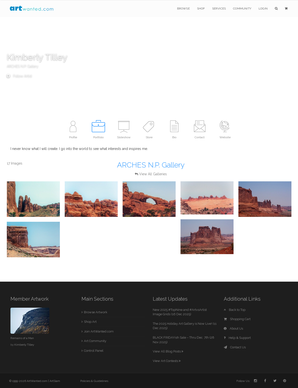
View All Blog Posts (168, 351)
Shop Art (90, 321)
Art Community (95, 341)
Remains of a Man (22, 338)
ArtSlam (55, 381)
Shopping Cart (237, 319)
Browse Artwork (95, 312)
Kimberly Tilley (24, 344)
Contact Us (235, 347)
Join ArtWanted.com (99, 331)
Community (242, 8)
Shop (201, 8)
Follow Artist (19, 76)
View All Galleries (153, 174)
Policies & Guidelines (94, 381)
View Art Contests (167, 361)
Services (219, 8)
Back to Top (234, 310)
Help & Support (237, 338)
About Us (233, 328)
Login (263, 8)
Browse (183, 8)
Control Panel (93, 350)
